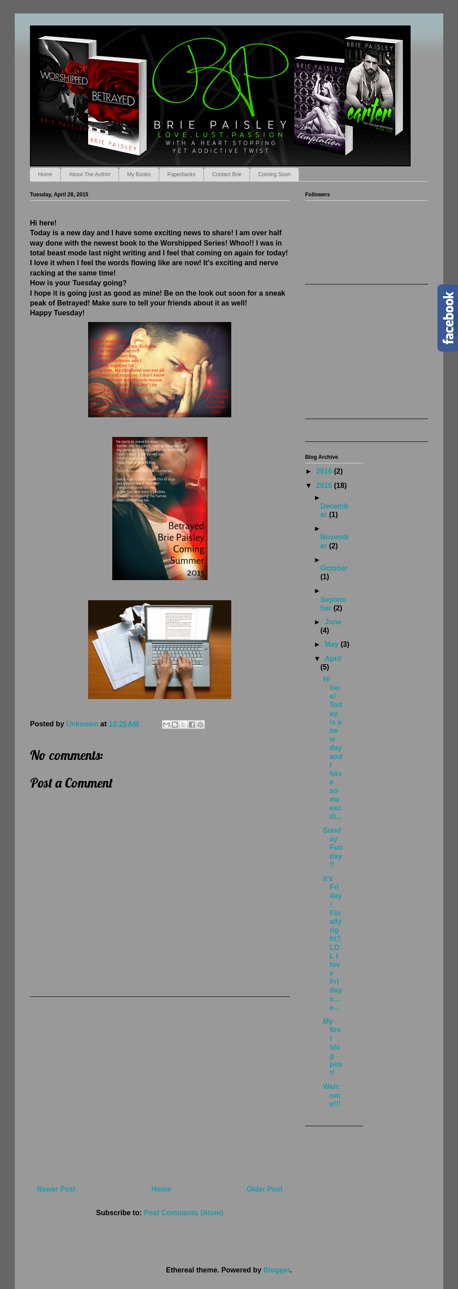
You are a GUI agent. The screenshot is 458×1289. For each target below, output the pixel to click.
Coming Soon (274, 174)
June (333, 622)
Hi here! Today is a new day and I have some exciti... (332, 747)
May (333, 644)
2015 (325, 485)
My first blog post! (332, 1047)
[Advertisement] (159, 1087)
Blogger (276, 1270)
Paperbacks (181, 174)
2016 (325, 471)
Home (45, 174)
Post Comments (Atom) (183, 1213)
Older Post (264, 1189)
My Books (139, 174)
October (334, 568)
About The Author (89, 174)
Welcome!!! (332, 1095)
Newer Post (56, 1189)
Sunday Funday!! (333, 848)
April (333, 658)
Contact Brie (227, 174)
